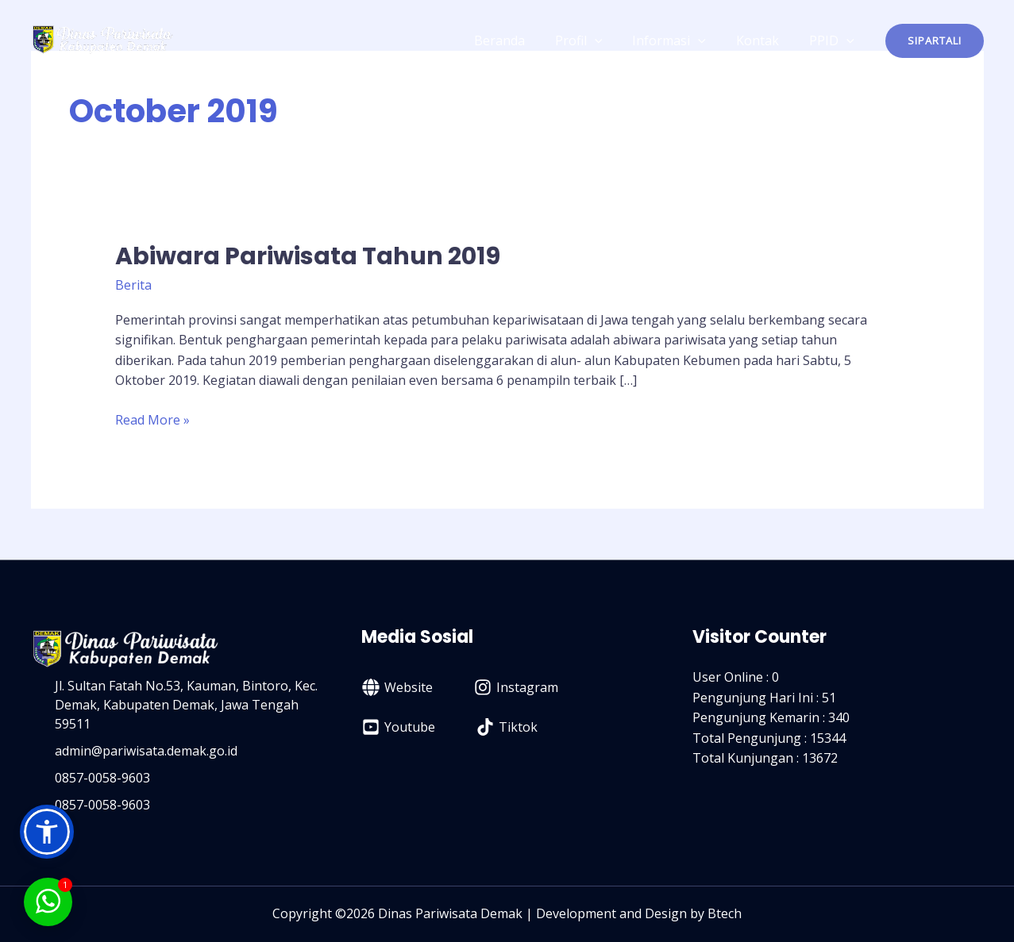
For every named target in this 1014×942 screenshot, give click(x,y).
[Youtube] (398, 727)
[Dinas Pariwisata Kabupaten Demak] (102, 39)
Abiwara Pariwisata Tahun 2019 (307, 256)
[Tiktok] (507, 727)
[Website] (397, 687)
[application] (611, 40)
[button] (934, 41)
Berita (133, 285)
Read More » (152, 419)
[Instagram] (516, 687)
